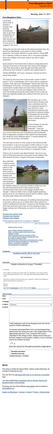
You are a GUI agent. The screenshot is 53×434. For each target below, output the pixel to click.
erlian (37, 222)
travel (47, 222)
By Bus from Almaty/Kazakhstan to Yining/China (23, 241)
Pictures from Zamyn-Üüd (12, 214)
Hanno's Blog (46, 6)
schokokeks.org (8, 392)
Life (20, 220)
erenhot (33, 222)
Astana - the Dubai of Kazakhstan (18, 243)
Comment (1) (28, 220)
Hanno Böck (11, 220)
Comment (5, 307)
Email (4, 298)
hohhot (39, 222)
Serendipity (30, 390)
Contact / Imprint (25, 395)
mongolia (44, 222)
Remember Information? (18, 354)
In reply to (5, 304)
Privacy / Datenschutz (41, 395)
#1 (4, 288)
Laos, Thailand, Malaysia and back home (20, 230)
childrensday (25, 222)
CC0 (20, 374)
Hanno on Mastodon (10, 395)
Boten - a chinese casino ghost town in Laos (21, 232)
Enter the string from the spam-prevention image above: (30, 350)
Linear (30, 264)
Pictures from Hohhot (11, 218)
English (16, 220)
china (30, 222)
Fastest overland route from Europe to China (21, 235)
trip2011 (36, 223)
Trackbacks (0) (36, 220)
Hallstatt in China (13, 233)
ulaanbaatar (41, 223)
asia (18, 222)
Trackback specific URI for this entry (26, 253)
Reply (33, 288)
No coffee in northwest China (17, 238)
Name (4, 296)
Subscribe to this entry (17, 356)
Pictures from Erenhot (11, 216)
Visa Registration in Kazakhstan (18, 245)
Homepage (14, 288)
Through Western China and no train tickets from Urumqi (25, 240)
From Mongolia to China (12, 17)
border (21, 222)
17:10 (23, 220)
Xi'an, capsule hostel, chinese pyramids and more (23, 237)
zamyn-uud (46, 223)
